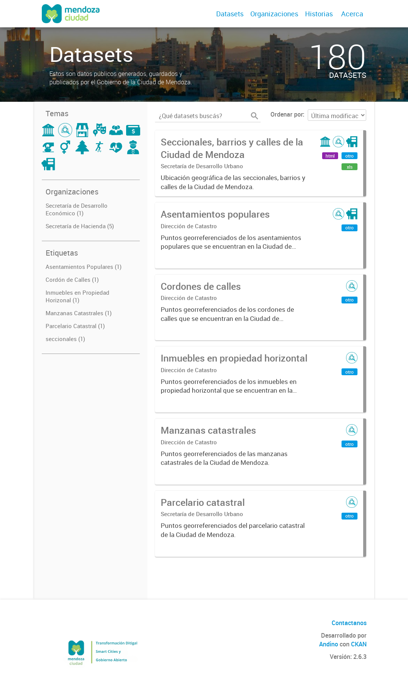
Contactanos (349, 623)
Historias (319, 13)
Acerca (352, 13)
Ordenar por (286, 114)
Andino (328, 644)
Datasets (230, 13)
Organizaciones (274, 13)
